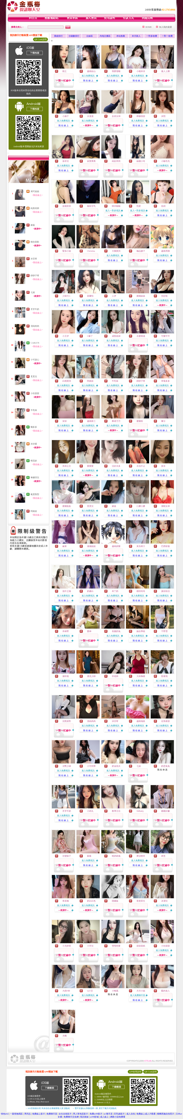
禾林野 (65, 631)
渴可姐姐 (35, 191)
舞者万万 (116, 421)
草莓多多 (165, 381)
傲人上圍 (165, 71)
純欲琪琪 (116, 161)
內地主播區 (105, 36)
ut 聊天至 (108, 1114)
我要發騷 (116, 71)
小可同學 (91, 766)
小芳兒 (90, 946)
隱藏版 (115, 901)
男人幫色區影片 (80, 1114)
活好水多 (116, 466)
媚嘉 (33, 225)
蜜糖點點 (66, 506)
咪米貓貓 (116, 206)
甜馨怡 (90, 296)
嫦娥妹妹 (141, 296)
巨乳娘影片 (119, 1114)
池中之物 (66, 591)
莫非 (163, 466)
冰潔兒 (164, 901)
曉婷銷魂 (116, 856)
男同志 (27, 1114)
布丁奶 (115, 591)
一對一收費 (167, 36)
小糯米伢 (141, 71)
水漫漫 (90, 116)
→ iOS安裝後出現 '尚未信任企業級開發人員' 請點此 (47, 1108)
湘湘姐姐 (91, 546)
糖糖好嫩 (165, 811)
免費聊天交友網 (71, 1117)
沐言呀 (34, 258)
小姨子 (65, 116)
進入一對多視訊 (112, 210)
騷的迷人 (165, 991)
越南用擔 (165, 251)
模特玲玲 (141, 591)
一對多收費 (151, 36)
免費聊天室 (51, 1114)
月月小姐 (141, 991)
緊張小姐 (66, 251)
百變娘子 (66, 856)
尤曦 (64, 1035)
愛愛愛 (90, 466)
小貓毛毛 (165, 161)
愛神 (89, 631)
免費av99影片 (96, 1114)
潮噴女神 (165, 506)
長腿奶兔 (116, 631)
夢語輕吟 (141, 856)
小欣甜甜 (35, 393)
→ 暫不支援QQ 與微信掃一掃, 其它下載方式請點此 (94, 1108)
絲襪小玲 (141, 161)
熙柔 (139, 206)
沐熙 (163, 116)
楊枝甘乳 (91, 206)
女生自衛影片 (65, 1114)
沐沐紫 (34, 444)
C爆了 (90, 336)
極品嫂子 (141, 251)
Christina (91, 251)
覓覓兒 (34, 376)
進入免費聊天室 (137, 995)
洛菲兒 (65, 161)
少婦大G (66, 296)
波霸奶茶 (66, 206)
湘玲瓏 (65, 676)
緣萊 (64, 546)
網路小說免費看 (117, 1117)
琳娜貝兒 (35, 477)
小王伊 (65, 336)
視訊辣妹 (84, 1117)
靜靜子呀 (35, 275)
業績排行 (58, 36)
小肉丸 (90, 811)
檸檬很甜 (141, 116)
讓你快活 (165, 591)
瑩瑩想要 (116, 946)
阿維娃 (34, 511)
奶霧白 (90, 591)
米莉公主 (66, 466)
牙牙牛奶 (35, 309)
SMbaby (140, 811)
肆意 (163, 856)
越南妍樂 (116, 546)
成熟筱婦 (116, 336)
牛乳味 (34, 410)
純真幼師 (35, 208)
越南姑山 (91, 71)
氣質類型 (35, 494)
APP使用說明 (135, 1071)
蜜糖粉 (140, 421)
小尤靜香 (66, 946)
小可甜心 (35, 359)
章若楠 (65, 901)
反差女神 (116, 116)
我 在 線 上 (88, 80)
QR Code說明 (40, 39)
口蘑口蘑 (141, 506)
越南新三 (91, 421)
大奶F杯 (66, 991)
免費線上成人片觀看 (146, 1114)
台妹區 (89, 36)
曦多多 (34, 427)
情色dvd (4, 1114)
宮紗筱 (164, 296)
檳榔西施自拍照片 (165, 1114)
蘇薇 (89, 856)
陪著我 (164, 676)
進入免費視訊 (88, 75)
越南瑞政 (141, 721)
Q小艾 (90, 991)
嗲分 (163, 421)
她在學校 (141, 631)
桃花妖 (34, 460)
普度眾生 (141, 901)
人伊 (114, 296)
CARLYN (35, 343)
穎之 (64, 71)
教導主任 (116, 811)
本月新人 (136, 36)
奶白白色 (91, 901)
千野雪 (164, 631)
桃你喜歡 (35, 242)
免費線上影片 (38, 1114)
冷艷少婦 (66, 766)
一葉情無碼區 (16, 1114)
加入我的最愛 (165, 27)
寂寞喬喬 (91, 161)
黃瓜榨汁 (141, 546)
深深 (64, 421)
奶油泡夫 (116, 766)
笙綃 (163, 206)
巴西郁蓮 (165, 546)
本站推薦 (120, 36)
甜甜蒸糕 (141, 946)
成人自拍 (130, 1114)
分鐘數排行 (74, 36)
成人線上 (104, 1117)
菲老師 (115, 676)
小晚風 (115, 991)
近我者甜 (165, 721)
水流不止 (141, 466)
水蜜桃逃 (141, 336)
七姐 (33, 292)
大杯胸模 (141, 676)
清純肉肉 (35, 326)
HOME (148, 27)
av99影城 (94, 1117)
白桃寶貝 (66, 381)
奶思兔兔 (165, 766)
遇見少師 (91, 676)
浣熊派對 (66, 721)
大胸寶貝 (116, 251)
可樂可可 (165, 336)
